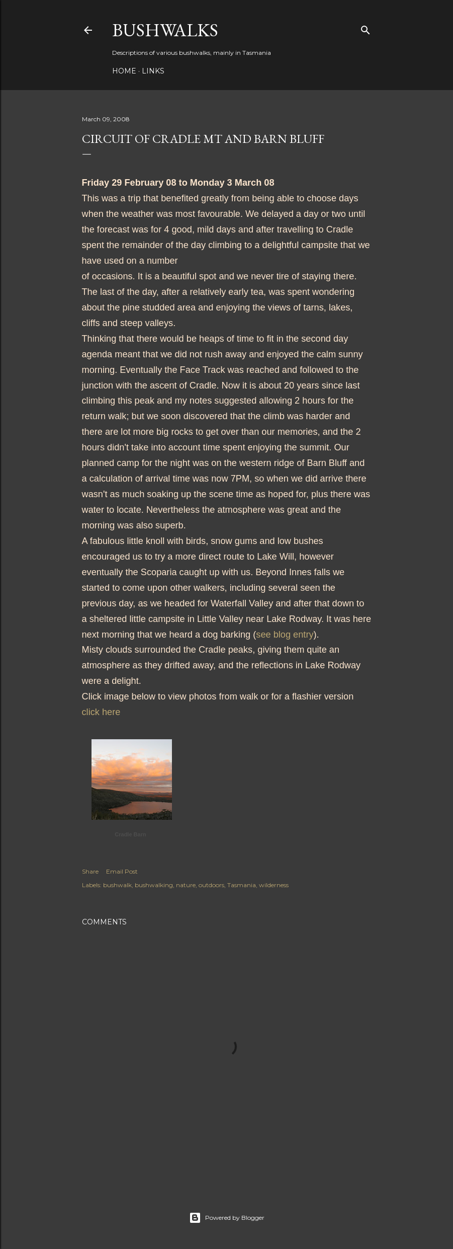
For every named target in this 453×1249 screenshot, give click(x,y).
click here (101, 712)
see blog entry (284, 635)
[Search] (365, 28)
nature (186, 885)
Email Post (122, 871)
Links (153, 70)
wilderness (274, 885)
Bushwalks (165, 30)
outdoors (211, 885)
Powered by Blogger (226, 1218)
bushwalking (154, 885)
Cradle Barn (130, 834)
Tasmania (241, 885)
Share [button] (90, 871)
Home (124, 70)
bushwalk (117, 885)
